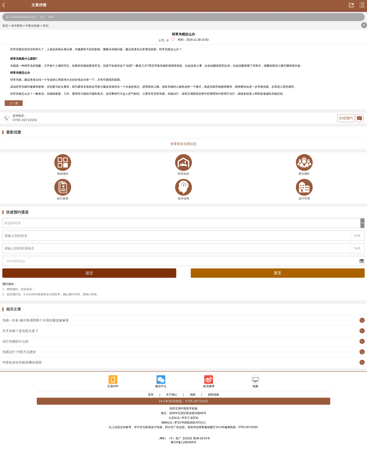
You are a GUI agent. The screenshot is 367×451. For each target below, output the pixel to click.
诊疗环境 (304, 189)
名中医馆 (16, 25)
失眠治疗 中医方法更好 (19, 352)
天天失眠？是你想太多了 (20, 331)
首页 (5, 25)
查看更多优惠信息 (183, 144)
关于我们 (171, 394)
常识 (45, 25)
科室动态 (183, 164)
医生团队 (304, 164)
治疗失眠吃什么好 (15, 341)
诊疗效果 (62, 189)
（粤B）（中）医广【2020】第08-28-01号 (183, 438)
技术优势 (183, 189)
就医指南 (213, 394)
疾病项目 (62, 164)
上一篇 (14, 103)
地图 (192, 394)
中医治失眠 (33, 25)
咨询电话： (20, 118)
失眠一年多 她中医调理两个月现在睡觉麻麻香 (35, 320)
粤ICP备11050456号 (183, 442)
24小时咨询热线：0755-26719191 (183, 401)
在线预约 (346, 118)
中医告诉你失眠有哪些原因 (22, 362)
